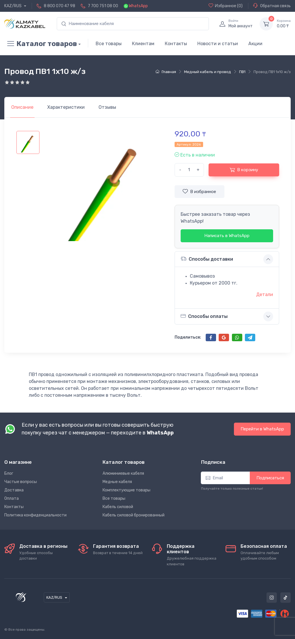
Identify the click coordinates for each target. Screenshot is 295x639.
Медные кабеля (117, 481)
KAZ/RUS (13, 5)
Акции (255, 43)
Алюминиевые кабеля (123, 473)
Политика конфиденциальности (35, 515)
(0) (226, 5)
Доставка (14, 490)
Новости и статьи (217, 43)
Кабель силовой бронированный (133, 515)
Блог (8, 473)
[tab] (66, 107)
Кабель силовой (118, 506)
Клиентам (143, 43)
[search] (133, 23)
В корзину (244, 169)
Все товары (109, 43)
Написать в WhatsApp (226, 235)
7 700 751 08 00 (103, 5)
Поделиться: (188, 337)
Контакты (176, 43)
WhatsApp (138, 5)
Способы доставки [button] (207, 259)
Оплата (11, 498)
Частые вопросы (20, 481)
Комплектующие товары (126, 490)
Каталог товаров (40, 44)
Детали (264, 294)
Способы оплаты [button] (204, 316)
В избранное (199, 191)
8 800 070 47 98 (59, 5)
